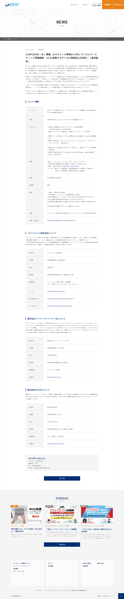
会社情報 (50, 566)
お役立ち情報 (87, 563)
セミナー (50, 563)
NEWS (9, 39)
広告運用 (15, 569)
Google (14, 571)
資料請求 (85, 566)
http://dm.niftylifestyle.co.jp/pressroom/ (59, 306)
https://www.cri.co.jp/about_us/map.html (65, 166)
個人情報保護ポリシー (17, 596)
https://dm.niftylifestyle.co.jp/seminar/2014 (60, 220)
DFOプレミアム (17, 566)
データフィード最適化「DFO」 (22, 563)
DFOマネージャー (26, 566)
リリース (16, 39)
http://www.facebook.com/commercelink (59, 298)
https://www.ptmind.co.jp (55, 443)
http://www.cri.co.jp (53, 377)
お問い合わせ (101, 563)
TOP (5, 39)
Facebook (22, 571)
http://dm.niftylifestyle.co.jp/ (56, 291)
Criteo (18, 571)
